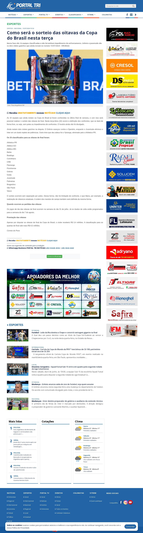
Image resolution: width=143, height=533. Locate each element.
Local (25, 513)
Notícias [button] (12, 15)
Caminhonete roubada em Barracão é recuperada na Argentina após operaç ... (23, 457)
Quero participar (96, 501)
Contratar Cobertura (62, 513)
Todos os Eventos (61, 509)
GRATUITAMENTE (27, 112)
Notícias (11, 493)
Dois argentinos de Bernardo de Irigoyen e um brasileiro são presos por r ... (24, 432)
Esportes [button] (28, 15)
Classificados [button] (75, 15)
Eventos (43, 505)
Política (10, 517)
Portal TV (44, 493)
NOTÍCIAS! (50, 112)
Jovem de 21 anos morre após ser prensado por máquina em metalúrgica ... (25, 444)
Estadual (27, 517)
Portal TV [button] (43, 15)
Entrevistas (11, 497)
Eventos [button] (59, 15)
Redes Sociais (112, 493)
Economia (11, 509)
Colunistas (107, 15)
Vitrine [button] (90, 15)
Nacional (27, 505)
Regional (10, 501)
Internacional (12, 505)
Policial (10, 513)
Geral (9, 521)
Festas (58, 501)
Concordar (130, 526)
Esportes (27, 493)
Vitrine (58, 497)
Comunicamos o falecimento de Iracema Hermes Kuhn (24, 479)
